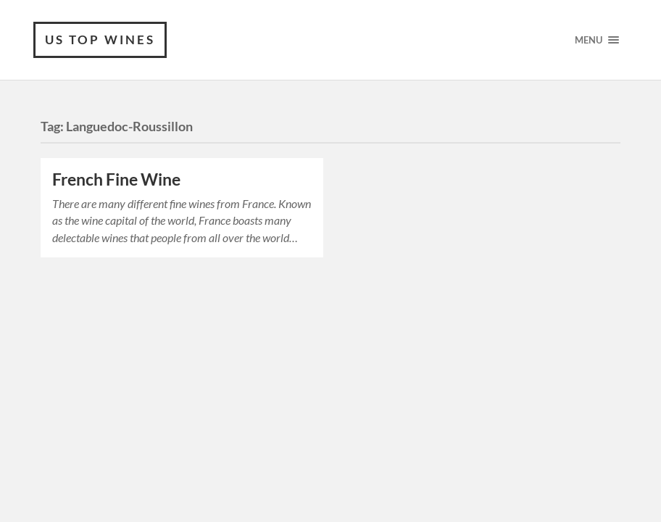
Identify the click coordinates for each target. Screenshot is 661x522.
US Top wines (100, 39)
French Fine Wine (116, 179)
